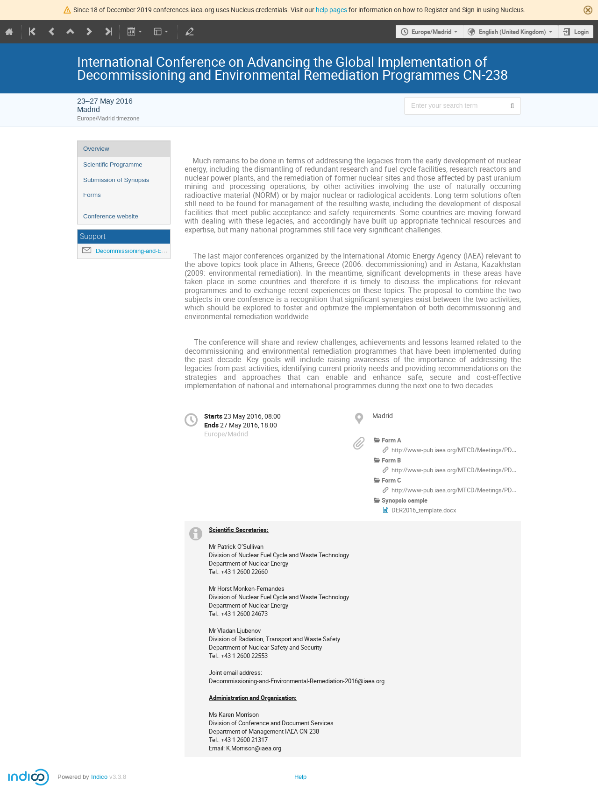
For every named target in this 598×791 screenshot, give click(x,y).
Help (300, 777)
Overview (96, 148)
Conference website (110, 216)
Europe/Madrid (431, 32)
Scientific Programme (112, 164)
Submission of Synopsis (116, 179)
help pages (331, 9)
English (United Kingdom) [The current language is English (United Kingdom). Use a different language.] (512, 32)
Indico (99, 777)
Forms (92, 194)
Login (581, 32)
